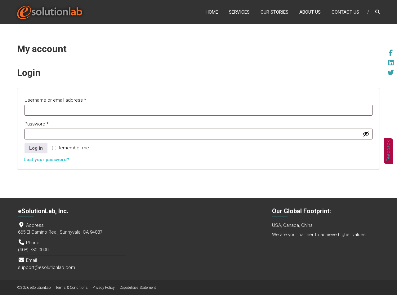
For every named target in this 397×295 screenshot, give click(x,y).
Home (212, 12)
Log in (36, 148)
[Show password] (366, 133)
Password (46, 123)
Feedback (388, 150)
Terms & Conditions (72, 287)
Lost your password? (46, 159)
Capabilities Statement (137, 287)
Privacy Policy (103, 287)
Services (239, 12)
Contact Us (345, 12)
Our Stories (274, 12)
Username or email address (65, 99)
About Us (310, 12)
